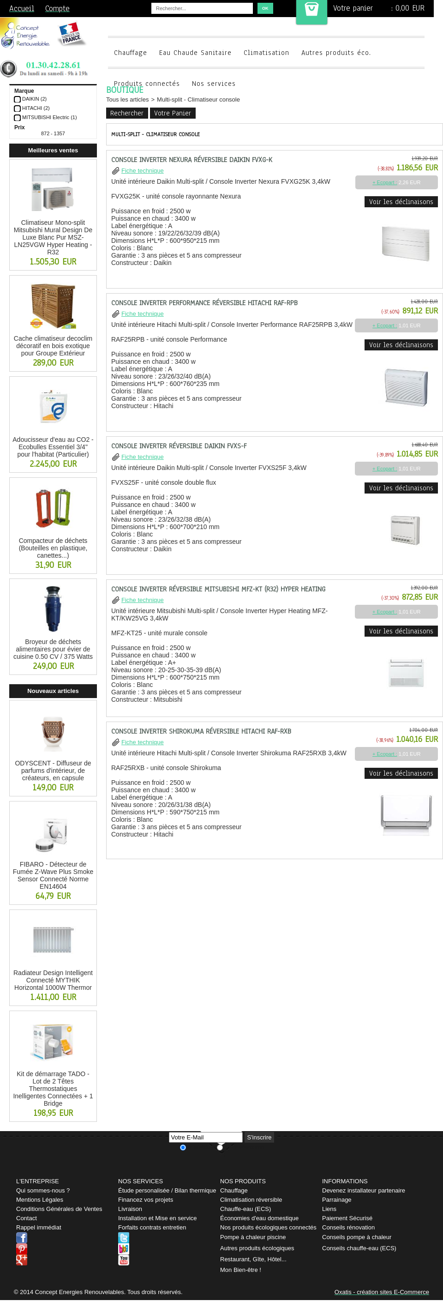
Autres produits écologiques (257, 1248)
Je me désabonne (244, 1147)
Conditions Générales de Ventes (59, 1208)
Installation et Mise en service (157, 1218)
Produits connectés (147, 83)
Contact (26, 1218)
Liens (329, 1208)
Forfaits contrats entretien (152, 1227)
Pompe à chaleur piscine (253, 1237)
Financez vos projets (145, 1199)
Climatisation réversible (251, 1199)
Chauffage (130, 52)
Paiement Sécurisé (347, 1218)
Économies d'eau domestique (259, 1218)
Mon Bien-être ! (240, 1269)
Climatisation (266, 52)
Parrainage (337, 1199)
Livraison (130, 1208)
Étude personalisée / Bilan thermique (167, 1190)
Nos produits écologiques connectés (268, 1227)
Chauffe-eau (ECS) (245, 1208)
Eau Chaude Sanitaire (195, 52)
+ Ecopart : (384, 182)
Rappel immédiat (38, 1227)
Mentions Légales (39, 1199)
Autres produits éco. (336, 52)
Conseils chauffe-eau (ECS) (359, 1248)
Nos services (214, 83)
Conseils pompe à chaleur (356, 1237)
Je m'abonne (201, 1147)
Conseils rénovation (348, 1227)
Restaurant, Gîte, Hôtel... (253, 1259)
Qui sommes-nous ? (43, 1190)
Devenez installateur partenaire (363, 1190)
